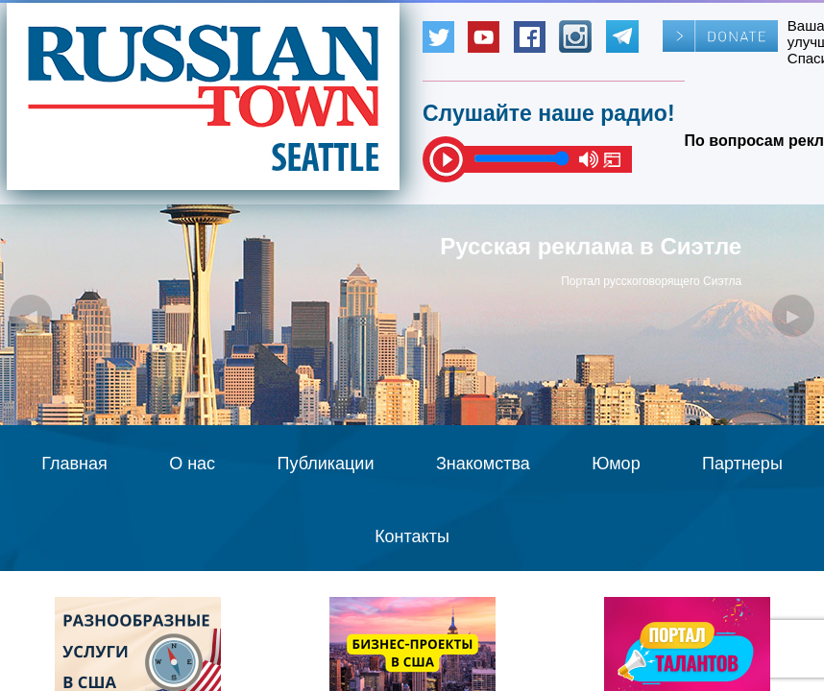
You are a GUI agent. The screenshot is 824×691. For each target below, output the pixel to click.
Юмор (616, 463)
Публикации (326, 463)
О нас (192, 463)
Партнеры (742, 463)
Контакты (412, 536)
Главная (74, 463)
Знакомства (483, 463)
